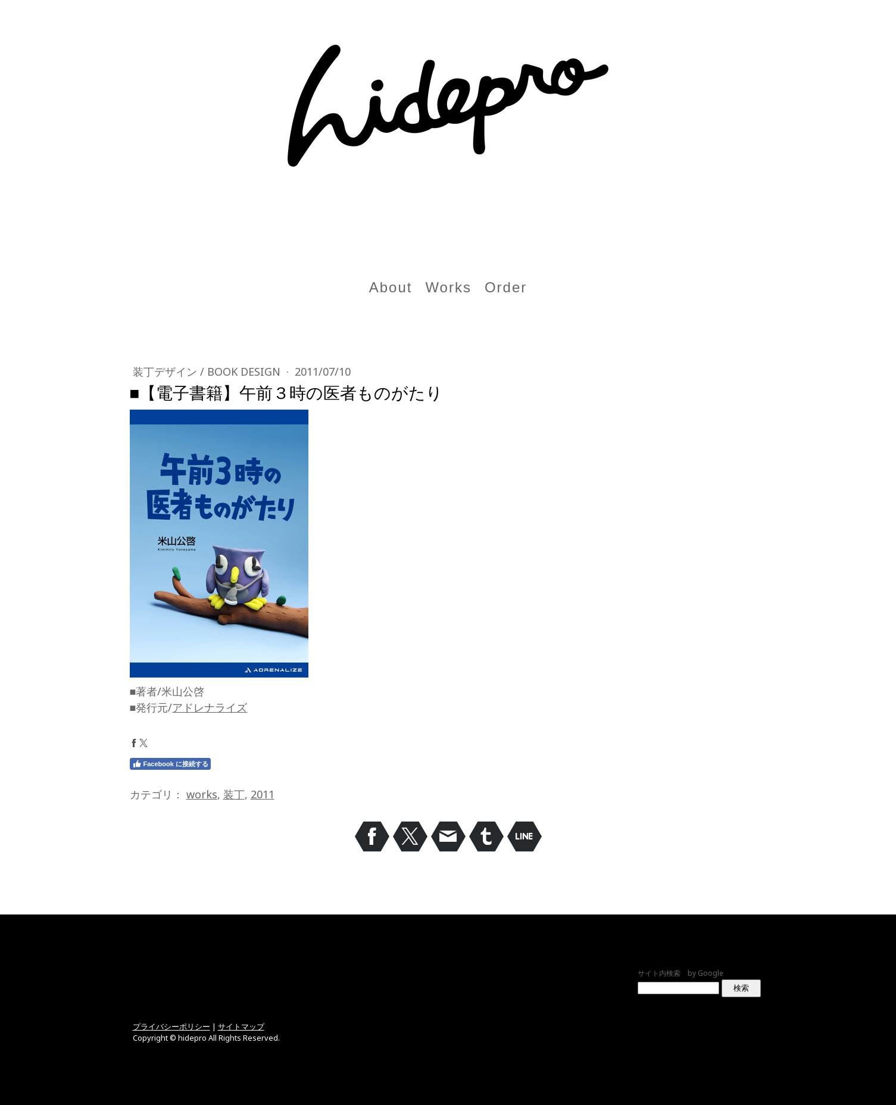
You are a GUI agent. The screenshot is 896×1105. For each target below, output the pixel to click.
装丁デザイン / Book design (208, 371)
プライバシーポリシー (171, 1026)
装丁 (234, 794)
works (201, 794)
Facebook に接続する (170, 764)
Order (506, 287)
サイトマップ (241, 1026)
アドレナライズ (209, 707)
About (391, 287)
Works (448, 287)
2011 (262, 794)
